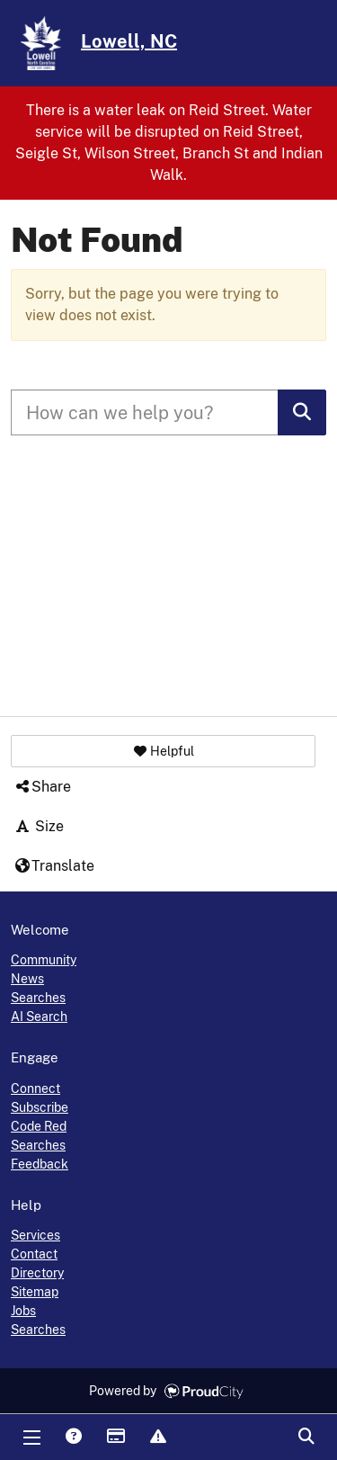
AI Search (39, 1016)
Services (35, 1235)
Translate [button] (53, 865)
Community (43, 960)
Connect (35, 1088)
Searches (38, 997)
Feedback (39, 1164)
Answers (72, 1437)
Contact (34, 1254)
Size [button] (38, 826)
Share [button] (42, 786)
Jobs (23, 1310)
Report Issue (157, 1437)
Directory (37, 1273)
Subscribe (39, 1107)
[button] (163, 751)
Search (305, 1437)
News (27, 979)
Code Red (39, 1126)
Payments (115, 1437)
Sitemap (34, 1292)
